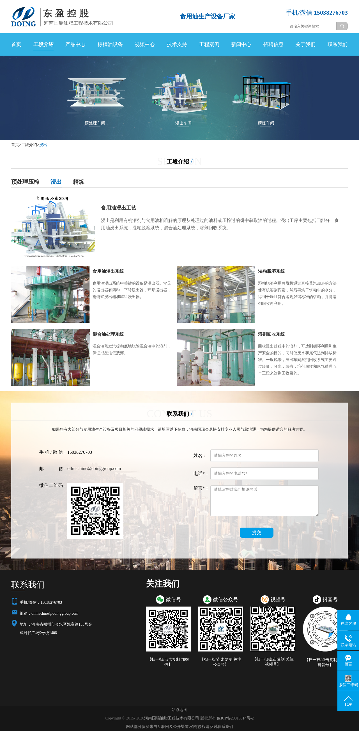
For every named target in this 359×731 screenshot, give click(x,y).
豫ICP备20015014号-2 (235, 718)
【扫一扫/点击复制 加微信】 (168, 662)
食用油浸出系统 (108, 271)
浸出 (43, 145)
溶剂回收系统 (271, 334)
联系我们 (338, 44)
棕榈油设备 (110, 44)
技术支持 (177, 44)
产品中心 (75, 44)
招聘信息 (273, 44)
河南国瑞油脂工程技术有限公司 (171, 718)
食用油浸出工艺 (118, 208)
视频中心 (145, 44)
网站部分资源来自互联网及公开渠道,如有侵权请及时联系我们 (179, 727)
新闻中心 (241, 44)
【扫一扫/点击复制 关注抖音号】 (325, 662)
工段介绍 (43, 44)
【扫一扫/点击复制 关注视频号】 (273, 661)
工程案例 (209, 44)
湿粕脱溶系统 (271, 271)
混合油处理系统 (108, 334)
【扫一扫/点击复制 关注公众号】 (220, 662)
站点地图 (179, 710)
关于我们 (305, 44)
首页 (16, 44)
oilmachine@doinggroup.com (94, 468)
